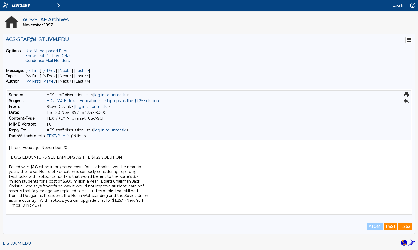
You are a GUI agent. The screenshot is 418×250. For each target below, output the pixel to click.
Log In (398, 5)
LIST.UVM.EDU (17, 243)
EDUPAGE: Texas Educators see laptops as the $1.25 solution (103, 100)
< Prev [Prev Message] (50, 70)
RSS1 (390, 226)
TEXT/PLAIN (58, 136)
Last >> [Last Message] (82, 70)
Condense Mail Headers (47, 60)
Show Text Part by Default (49, 55)
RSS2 (405, 226)
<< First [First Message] (33, 70)
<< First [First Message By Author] (33, 81)
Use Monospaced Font (46, 51)
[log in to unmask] (110, 94)
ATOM (374, 226)
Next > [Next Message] (65, 70)
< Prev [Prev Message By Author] (50, 81)
